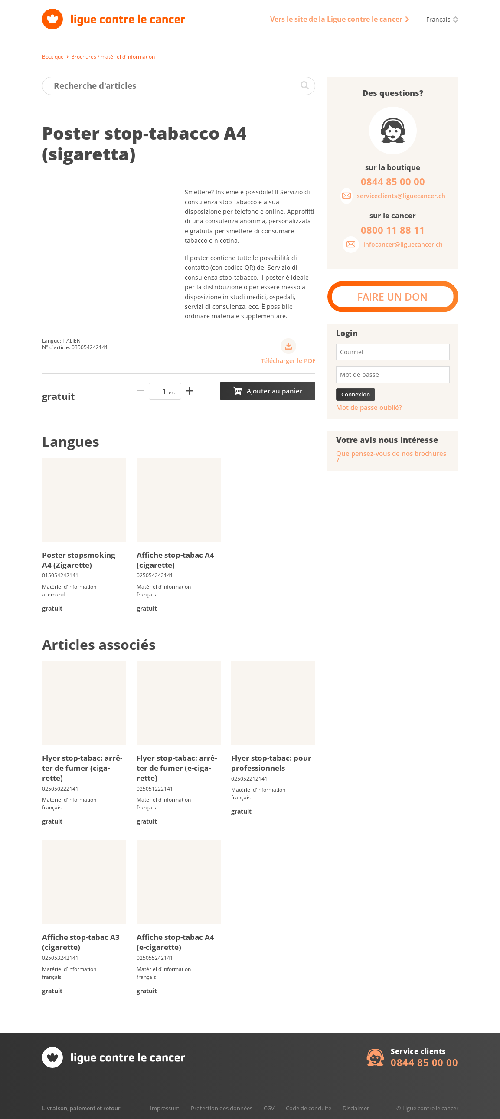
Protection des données (221, 1108)
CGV (269, 1108)
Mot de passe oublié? (369, 407)
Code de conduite (308, 1108)
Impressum (165, 1108)
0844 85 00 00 (424, 1062)
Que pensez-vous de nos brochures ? (391, 456)
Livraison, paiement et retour (81, 1108)
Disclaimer (356, 1108)
